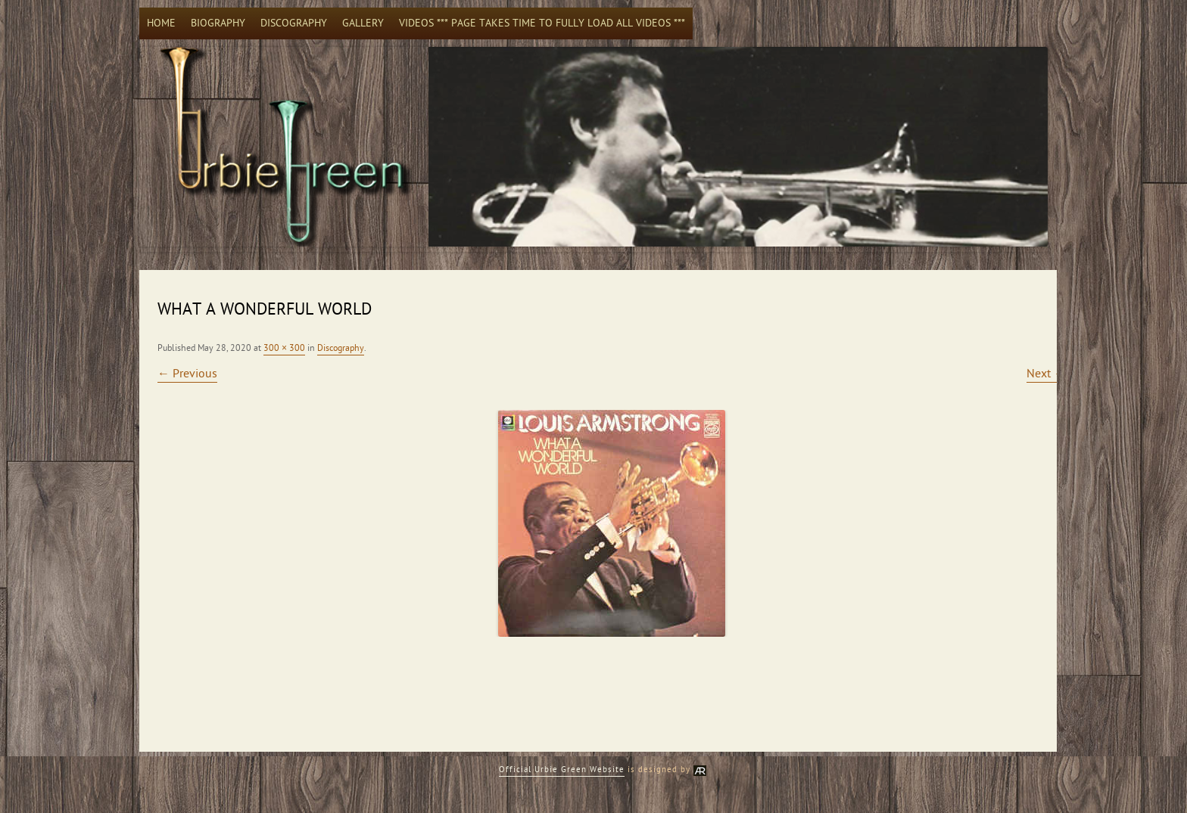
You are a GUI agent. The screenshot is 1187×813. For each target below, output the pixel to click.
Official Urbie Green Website (562, 769)
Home (161, 23)
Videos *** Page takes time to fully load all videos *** (542, 23)
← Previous (187, 373)
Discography (293, 23)
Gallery (363, 23)
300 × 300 (284, 348)
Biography (218, 23)
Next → (1046, 373)
